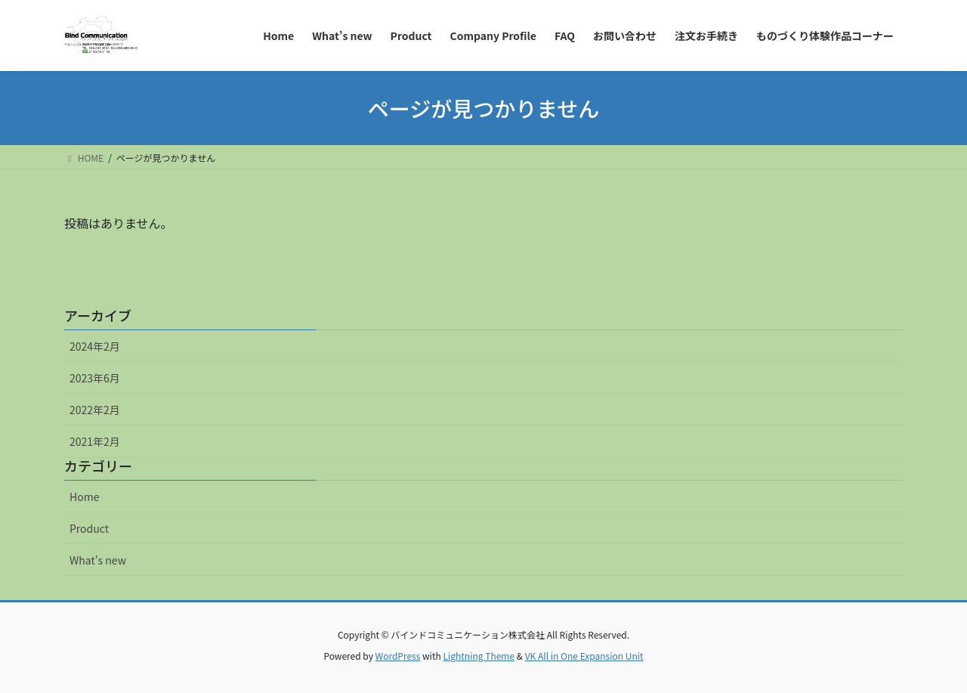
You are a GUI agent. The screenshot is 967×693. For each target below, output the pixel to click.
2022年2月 (95, 409)
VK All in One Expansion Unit (584, 655)
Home (84, 496)
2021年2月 (95, 441)
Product (89, 528)
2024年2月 (95, 346)
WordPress (398, 655)
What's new (98, 560)
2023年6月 (95, 377)
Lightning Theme (478, 655)
